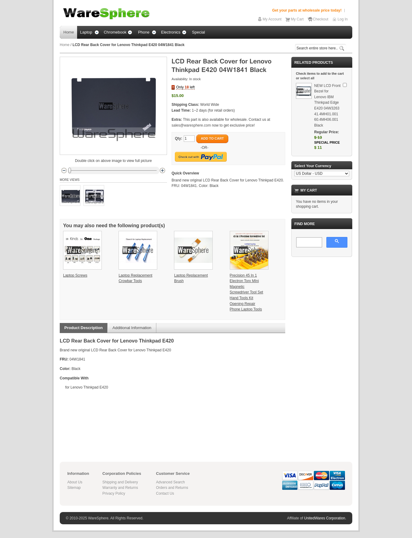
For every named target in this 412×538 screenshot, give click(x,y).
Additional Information (131, 327)
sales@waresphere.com (191, 125)
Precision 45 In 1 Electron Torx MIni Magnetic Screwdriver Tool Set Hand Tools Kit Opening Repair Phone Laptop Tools (246, 292)
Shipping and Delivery (120, 482)
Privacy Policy (113, 493)
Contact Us (165, 493)
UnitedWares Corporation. (325, 518)
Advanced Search (170, 482)
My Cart (297, 19)
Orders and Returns (172, 488)
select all (307, 78)
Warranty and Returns (120, 488)
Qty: (178, 138)
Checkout (321, 19)
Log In (343, 19)
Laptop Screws (75, 275)
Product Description (83, 327)
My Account (272, 19)
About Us (74, 482)
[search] (308, 243)
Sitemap (74, 488)
